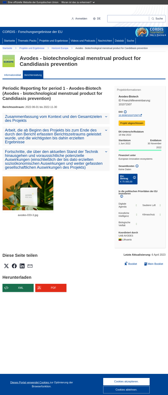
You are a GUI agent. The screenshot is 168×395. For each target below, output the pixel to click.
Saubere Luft (151, 205)
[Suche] (157, 18)
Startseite (9, 40)
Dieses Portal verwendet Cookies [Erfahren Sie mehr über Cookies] (30, 382)
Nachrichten (105, 40)
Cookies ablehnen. (126, 389)
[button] (96, 18)
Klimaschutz (151, 214)
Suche (130, 40)
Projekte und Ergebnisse (53, 40)
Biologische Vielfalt (128, 224)
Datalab (119, 40)
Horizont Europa (60, 48)
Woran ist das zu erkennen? (78, 2)
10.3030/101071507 (129, 115)
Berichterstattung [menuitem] (33, 75)
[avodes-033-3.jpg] (27, 193)
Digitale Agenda (128, 205)
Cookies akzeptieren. (126, 381)
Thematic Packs (27, 40)
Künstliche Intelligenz (128, 214)
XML (20, 287)
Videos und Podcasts (83, 40)
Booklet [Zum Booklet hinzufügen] (131, 263)
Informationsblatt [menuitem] (12, 75)
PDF (53, 287)
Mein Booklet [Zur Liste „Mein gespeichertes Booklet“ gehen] (153, 263)
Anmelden (79, 18)
